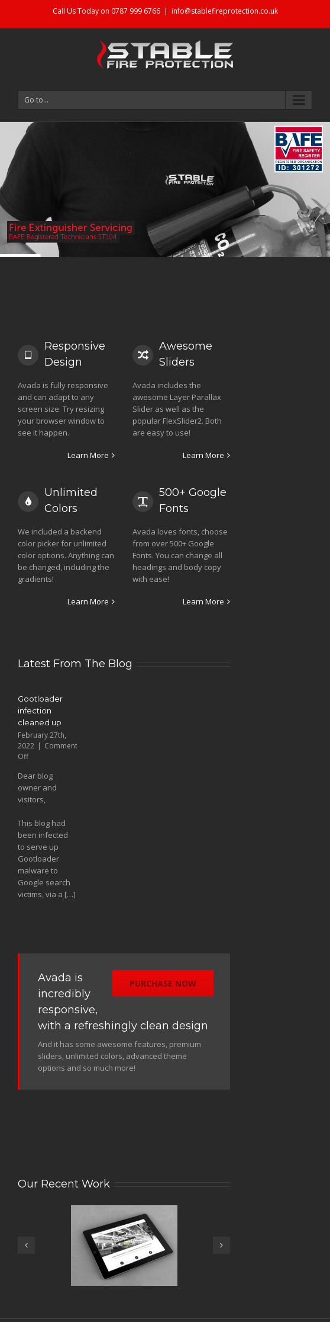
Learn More (88, 455)
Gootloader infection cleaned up (40, 710)
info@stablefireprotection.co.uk (225, 11)
